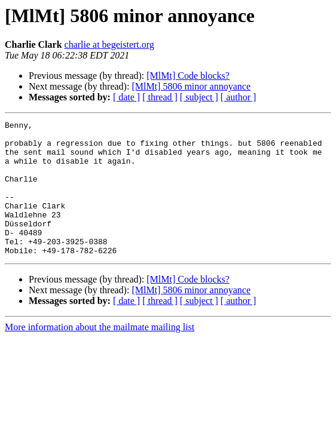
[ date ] (126, 97)
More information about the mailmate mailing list (99, 354)
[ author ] (238, 97)
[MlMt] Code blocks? (188, 75)
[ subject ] (199, 97)
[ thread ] (160, 97)
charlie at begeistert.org (109, 44)
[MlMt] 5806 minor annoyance (191, 86)
